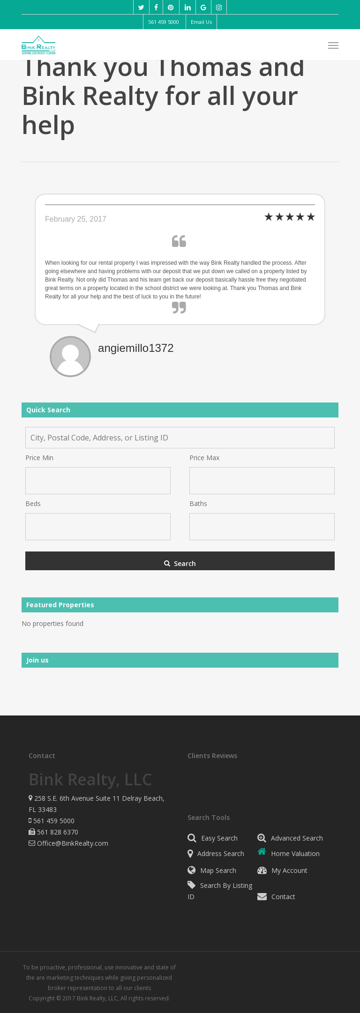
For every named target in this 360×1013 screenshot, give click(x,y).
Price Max (204, 457)
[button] (333, 45)
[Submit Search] (180, 560)
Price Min (39, 457)
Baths (198, 503)
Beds (33, 503)
